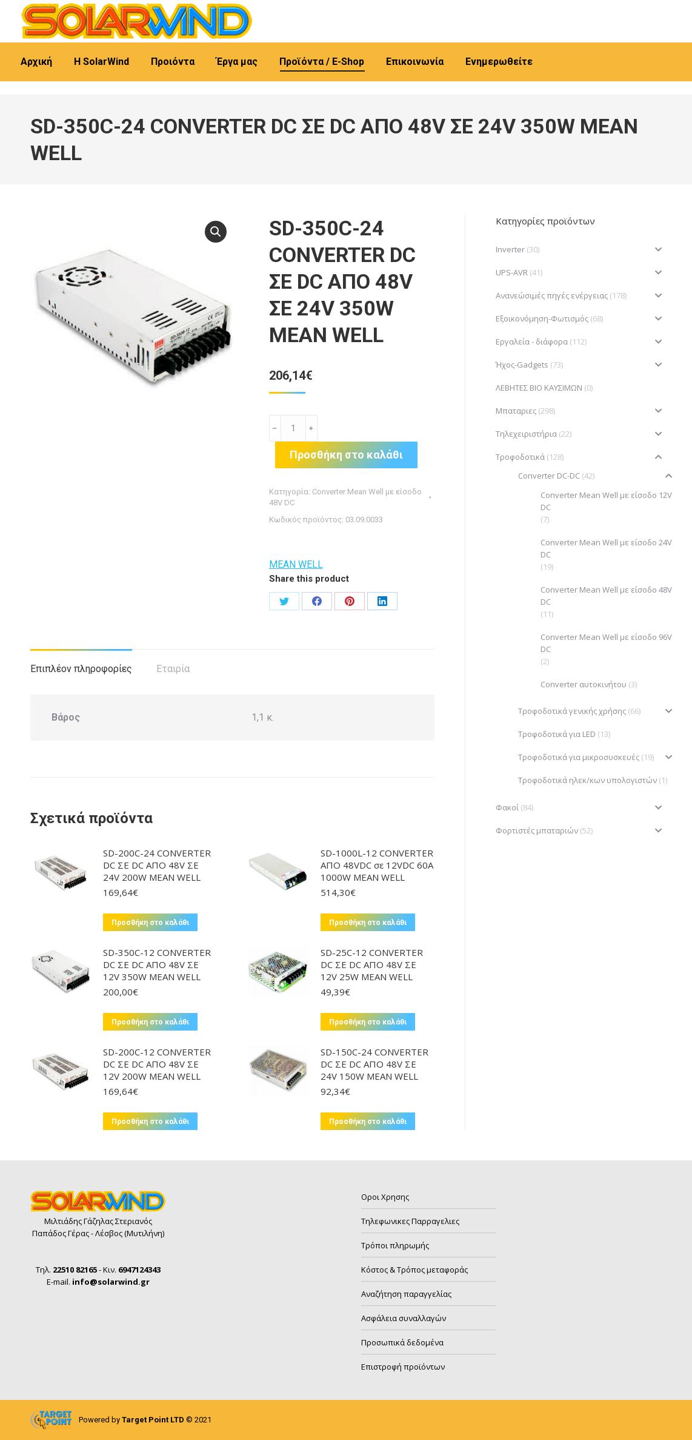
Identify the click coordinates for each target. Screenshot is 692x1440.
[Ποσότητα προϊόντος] (293, 428)
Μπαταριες (516, 410)
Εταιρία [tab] (173, 669)
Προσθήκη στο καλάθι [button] (150, 922)
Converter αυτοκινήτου (584, 684)
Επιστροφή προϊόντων (403, 1366)
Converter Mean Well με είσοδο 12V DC (606, 501)
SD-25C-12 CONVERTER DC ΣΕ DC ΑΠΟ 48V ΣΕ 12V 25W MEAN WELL (372, 964)
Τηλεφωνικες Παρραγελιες (410, 1221)
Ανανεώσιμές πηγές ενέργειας (552, 295)
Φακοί (507, 807)
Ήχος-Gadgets (522, 364)
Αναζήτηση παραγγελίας (406, 1293)
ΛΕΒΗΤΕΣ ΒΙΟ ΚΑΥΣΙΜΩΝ (539, 387)
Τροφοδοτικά (520, 456)
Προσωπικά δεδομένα (402, 1342)
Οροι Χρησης (385, 1196)
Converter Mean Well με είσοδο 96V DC (606, 642)
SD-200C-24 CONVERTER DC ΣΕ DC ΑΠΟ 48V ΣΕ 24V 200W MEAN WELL (157, 865)
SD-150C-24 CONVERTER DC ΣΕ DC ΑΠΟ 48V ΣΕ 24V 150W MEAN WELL (374, 1064)
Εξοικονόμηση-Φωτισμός (542, 318)
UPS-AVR (512, 272)
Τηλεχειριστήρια (526, 433)
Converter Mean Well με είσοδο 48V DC (606, 595)
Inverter (510, 249)
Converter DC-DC (549, 475)
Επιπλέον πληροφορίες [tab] (81, 669)
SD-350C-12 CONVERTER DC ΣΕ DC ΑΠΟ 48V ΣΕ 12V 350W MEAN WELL (157, 964)
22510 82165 (61, 11)
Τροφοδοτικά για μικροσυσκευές (578, 757)
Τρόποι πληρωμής (395, 1245)
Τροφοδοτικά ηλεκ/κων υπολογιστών (587, 780)
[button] (216, 232)
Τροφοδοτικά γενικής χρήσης (572, 710)
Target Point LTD (153, 1419)
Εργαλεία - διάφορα (532, 341)
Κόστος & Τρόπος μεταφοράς (414, 1269)
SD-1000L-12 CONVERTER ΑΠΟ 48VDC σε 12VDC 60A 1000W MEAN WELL (377, 865)
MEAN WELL (296, 564)
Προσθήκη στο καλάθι (346, 454)
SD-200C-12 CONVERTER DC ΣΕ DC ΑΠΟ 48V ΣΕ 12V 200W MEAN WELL (157, 1064)
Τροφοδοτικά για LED (557, 733)
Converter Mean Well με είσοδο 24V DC (606, 548)
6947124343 (134, 11)
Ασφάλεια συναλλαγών (403, 1318)
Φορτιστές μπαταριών (537, 830)
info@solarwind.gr (218, 11)
